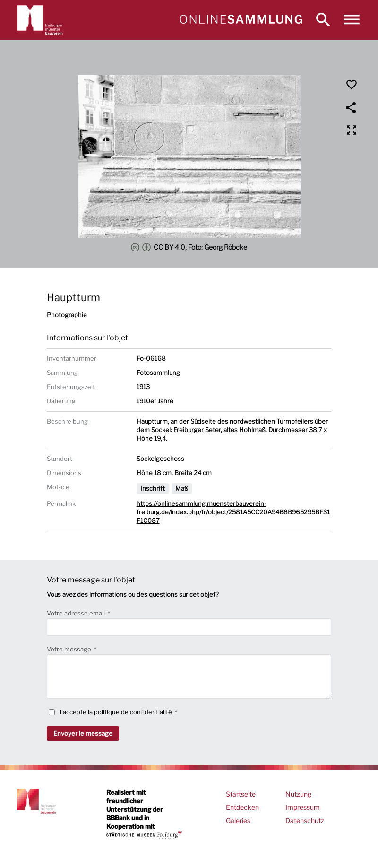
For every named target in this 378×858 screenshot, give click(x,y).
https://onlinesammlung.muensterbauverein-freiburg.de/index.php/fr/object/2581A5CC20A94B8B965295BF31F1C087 (233, 512)
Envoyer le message (82, 733)
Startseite (241, 794)
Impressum (302, 807)
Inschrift (152, 488)
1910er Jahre (155, 401)
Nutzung (298, 794)
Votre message (70, 649)
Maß (181, 488)
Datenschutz (304, 820)
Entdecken (242, 807)
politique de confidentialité (133, 712)
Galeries (238, 820)
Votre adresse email (76, 613)
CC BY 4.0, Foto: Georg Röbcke (189, 247)
